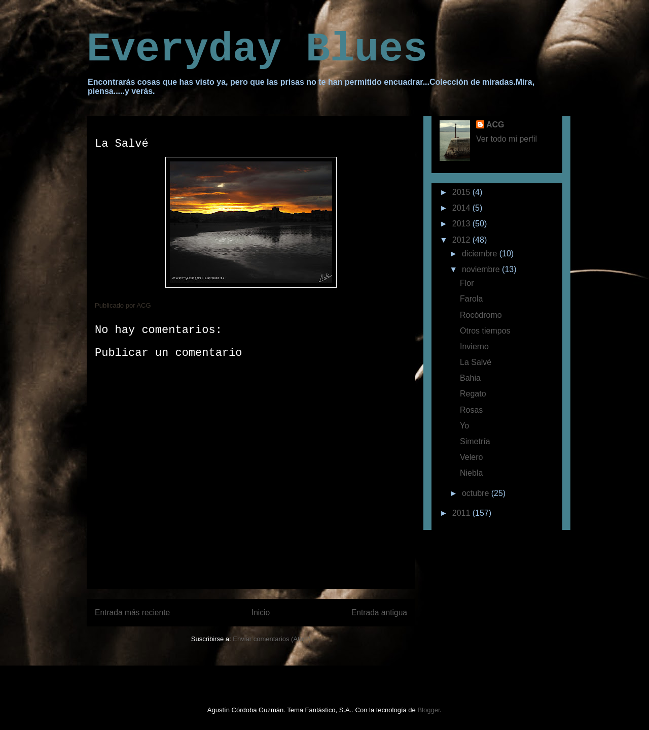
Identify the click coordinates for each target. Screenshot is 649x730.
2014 (462, 208)
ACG (495, 124)
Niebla (471, 473)
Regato (473, 393)
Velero (471, 457)
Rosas (471, 410)
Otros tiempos (485, 330)
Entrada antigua (379, 612)
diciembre (480, 253)
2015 (462, 192)
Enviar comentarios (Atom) (272, 639)
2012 (462, 240)
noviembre (482, 269)
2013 (462, 223)
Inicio (260, 612)
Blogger (428, 710)
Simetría (475, 441)
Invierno (474, 346)
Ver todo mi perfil (506, 139)
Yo (464, 425)
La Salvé (475, 362)
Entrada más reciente (132, 612)
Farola (471, 298)
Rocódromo (481, 315)
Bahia (470, 378)
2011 (462, 513)
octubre (476, 493)
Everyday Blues (257, 49)
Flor (467, 283)
